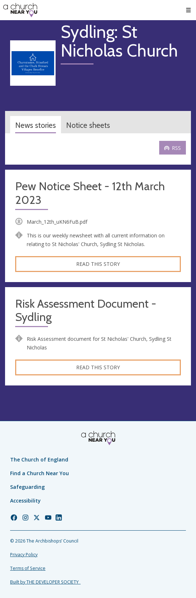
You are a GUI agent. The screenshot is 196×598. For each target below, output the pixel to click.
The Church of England (39, 459)
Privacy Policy (24, 555)
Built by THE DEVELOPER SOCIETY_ (45, 582)
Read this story (98, 263)
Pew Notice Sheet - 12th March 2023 (90, 193)
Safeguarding (27, 486)
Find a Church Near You (39, 473)
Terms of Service (27, 568)
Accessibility (25, 500)
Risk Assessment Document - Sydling (85, 310)
